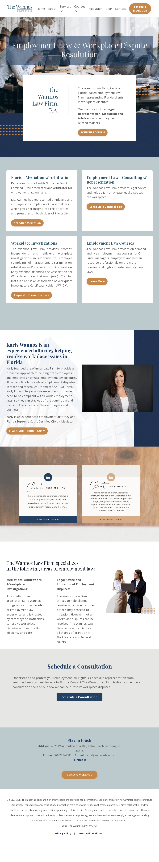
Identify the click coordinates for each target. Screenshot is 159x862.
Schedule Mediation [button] (140, 8)
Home (41, 9)
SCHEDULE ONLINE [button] (93, 133)
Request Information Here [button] (31, 302)
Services (65, 8)
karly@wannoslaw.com (100, 768)
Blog (109, 9)
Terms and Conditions (90, 845)
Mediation (95, 9)
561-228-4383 (62, 768)
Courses (79, 8)
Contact (120, 9)
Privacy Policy (63, 845)
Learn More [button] (97, 288)
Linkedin (80, 772)
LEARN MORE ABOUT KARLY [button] (27, 438)
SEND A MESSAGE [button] (79, 787)
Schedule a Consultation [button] (106, 208)
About (52, 9)
